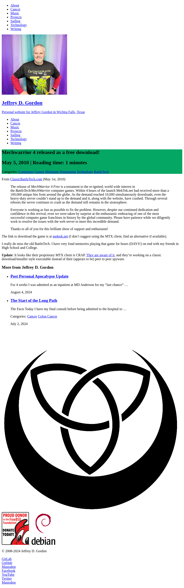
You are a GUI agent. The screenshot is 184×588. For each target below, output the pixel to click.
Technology (85, 172)
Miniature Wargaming (60, 172)
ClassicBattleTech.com (26, 179)
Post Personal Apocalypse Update (39, 276)
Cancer (32, 316)
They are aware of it (100, 255)
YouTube (8, 574)
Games (39, 172)
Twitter (7, 578)
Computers (26, 172)
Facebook (8, 571)
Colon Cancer (47, 316)
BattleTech (101, 172)
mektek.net (60, 236)
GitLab (7, 559)
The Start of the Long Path (33, 300)
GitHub (7, 563)
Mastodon (9, 567)
